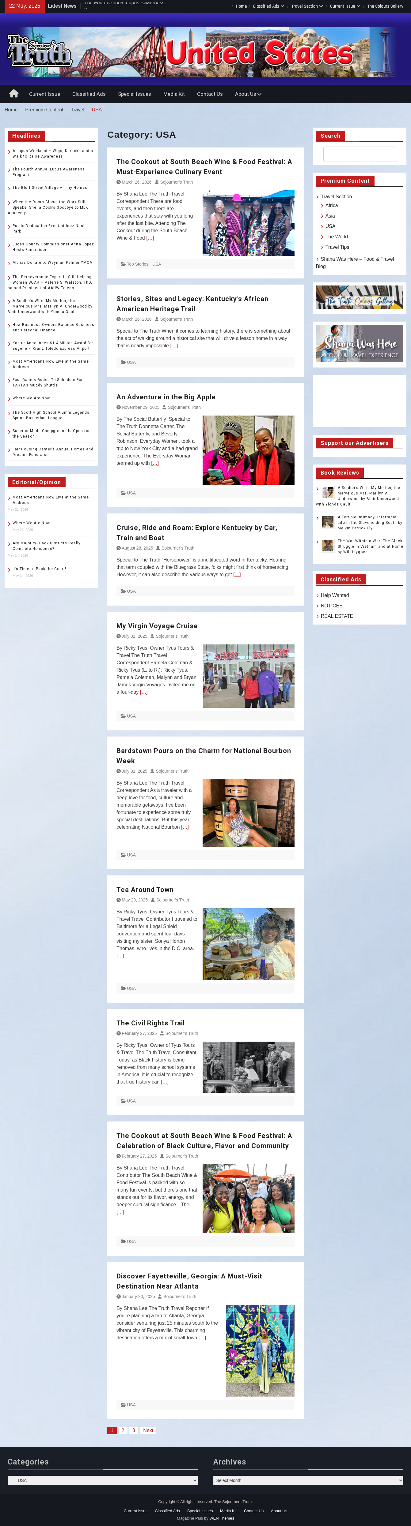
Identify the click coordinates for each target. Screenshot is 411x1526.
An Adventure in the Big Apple (166, 397)
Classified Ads (266, 6)
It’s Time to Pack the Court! (39, 569)
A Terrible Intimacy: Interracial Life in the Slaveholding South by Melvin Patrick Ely (370, 522)
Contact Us (210, 94)
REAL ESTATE (337, 616)
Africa (331, 205)
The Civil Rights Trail (151, 1023)
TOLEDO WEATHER (359, 401)
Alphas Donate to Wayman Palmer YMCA (52, 262)
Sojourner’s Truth (176, 182)
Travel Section (304, 6)
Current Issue (342, 6)
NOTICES (332, 605)
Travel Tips (337, 247)
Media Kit (174, 94)
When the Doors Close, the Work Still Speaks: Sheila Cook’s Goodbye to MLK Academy (48, 207)
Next (148, 1430)
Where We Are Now (31, 398)
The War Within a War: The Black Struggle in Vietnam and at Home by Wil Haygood (370, 546)
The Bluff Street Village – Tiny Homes (50, 187)
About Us (245, 94)
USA (156, 264)
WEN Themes (221, 1518)
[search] (354, 154)
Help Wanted (335, 595)
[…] (150, 238)
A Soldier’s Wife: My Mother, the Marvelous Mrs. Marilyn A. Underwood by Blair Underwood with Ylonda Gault (50, 306)
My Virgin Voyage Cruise (157, 626)
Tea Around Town (145, 890)
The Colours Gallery (385, 6)
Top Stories (137, 264)
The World (336, 236)
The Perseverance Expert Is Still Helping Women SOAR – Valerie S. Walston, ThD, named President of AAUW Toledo (50, 282)
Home (241, 6)
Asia (330, 215)
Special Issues (134, 94)
